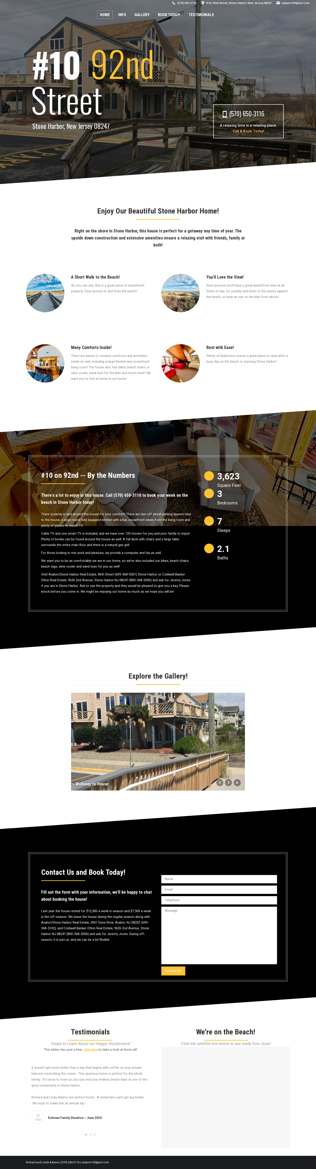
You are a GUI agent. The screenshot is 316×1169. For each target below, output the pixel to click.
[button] (86, 1135)
